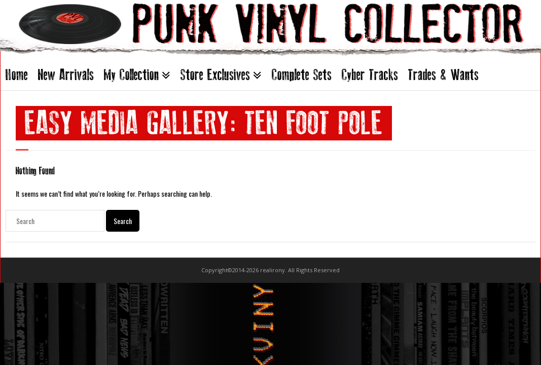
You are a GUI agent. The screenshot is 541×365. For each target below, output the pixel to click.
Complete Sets (302, 75)
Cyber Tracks (370, 75)
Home (17, 75)
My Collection (131, 75)
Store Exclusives (215, 75)
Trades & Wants (443, 75)
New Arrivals (66, 75)
